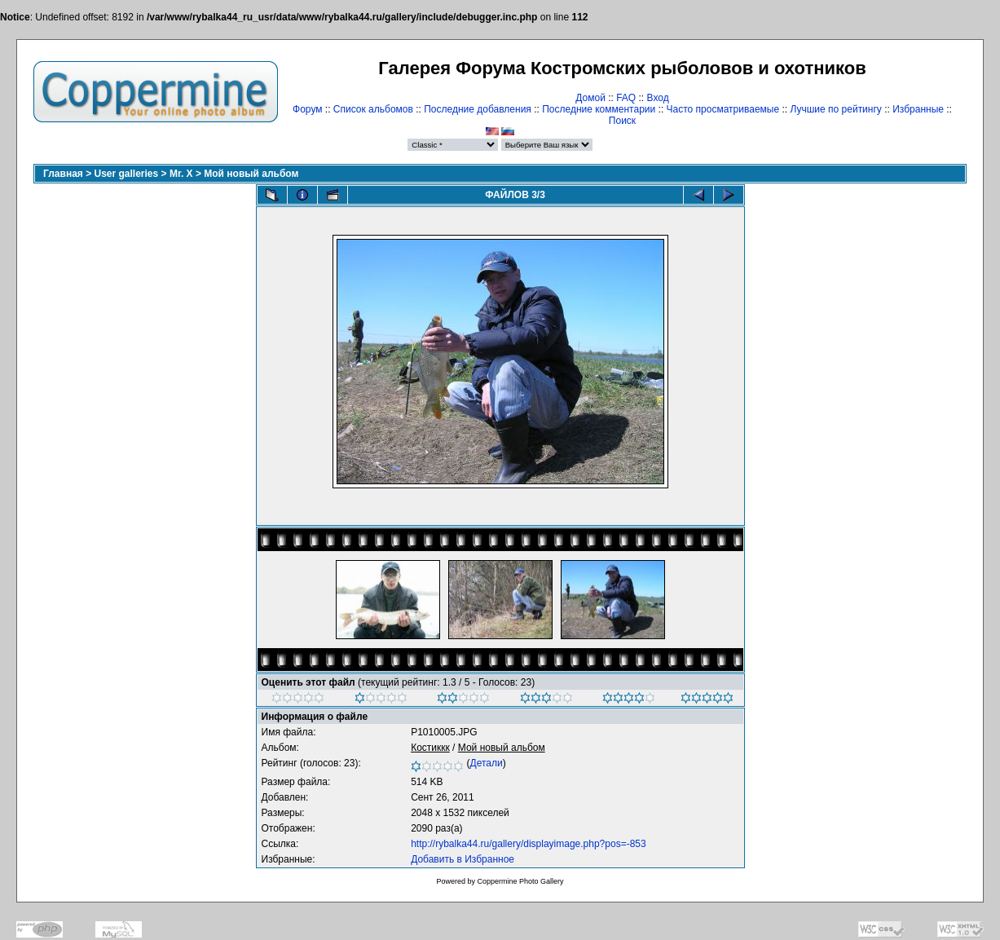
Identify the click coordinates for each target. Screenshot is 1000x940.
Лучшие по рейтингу (835, 109)
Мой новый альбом (251, 173)
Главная (63, 173)
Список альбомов (373, 109)
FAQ (626, 98)
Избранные (918, 109)
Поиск (622, 120)
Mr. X (181, 173)
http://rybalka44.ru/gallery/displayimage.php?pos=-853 (528, 844)
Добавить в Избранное (462, 859)
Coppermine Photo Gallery (520, 881)
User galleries (127, 173)
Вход (658, 98)
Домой (590, 98)
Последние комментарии (598, 109)
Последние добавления (477, 109)
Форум (307, 109)
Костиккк (430, 747)
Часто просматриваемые (723, 109)
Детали (486, 763)
